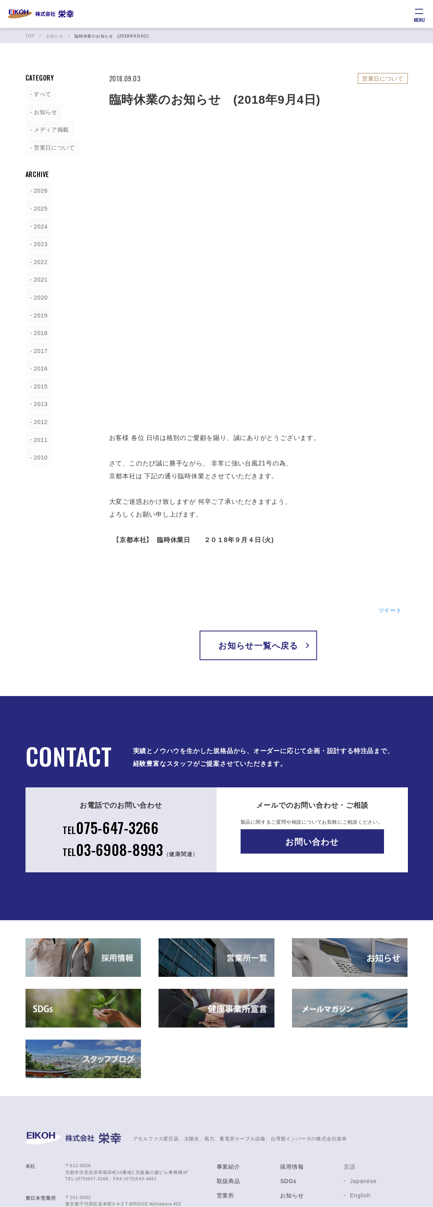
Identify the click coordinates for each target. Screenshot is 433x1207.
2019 (37, 312)
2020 (37, 294)
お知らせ (42, 111)
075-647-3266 (110, 714)
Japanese (363, 1070)
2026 (37, 189)
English (360, 1084)
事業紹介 (228, 1055)
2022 (37, 259)
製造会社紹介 (234, 1127)
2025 (37, 206)
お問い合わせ (312, 726)
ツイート (388, 495)
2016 (37, 364)
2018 (37, 329)
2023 (37, 242)
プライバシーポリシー (309, 1142)
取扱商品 (228, 1070)
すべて (39, 93)
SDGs (288, 1070)
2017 (37, 347)
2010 (37, 452)
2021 (37, 277)
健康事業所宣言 (300, 1113)
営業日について (52, 146)
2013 (37, 399)
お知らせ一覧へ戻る (258, 531)
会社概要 (228, 1098)
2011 (37, 435)
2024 (37, 224)
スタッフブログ (300, 1098)
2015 (37, 382)
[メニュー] (419, 14)
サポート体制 (234, 1113)
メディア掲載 (49, 128)
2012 (37, 417)
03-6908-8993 (130, 737)
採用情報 (292, 1055)
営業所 (225, 1084)
